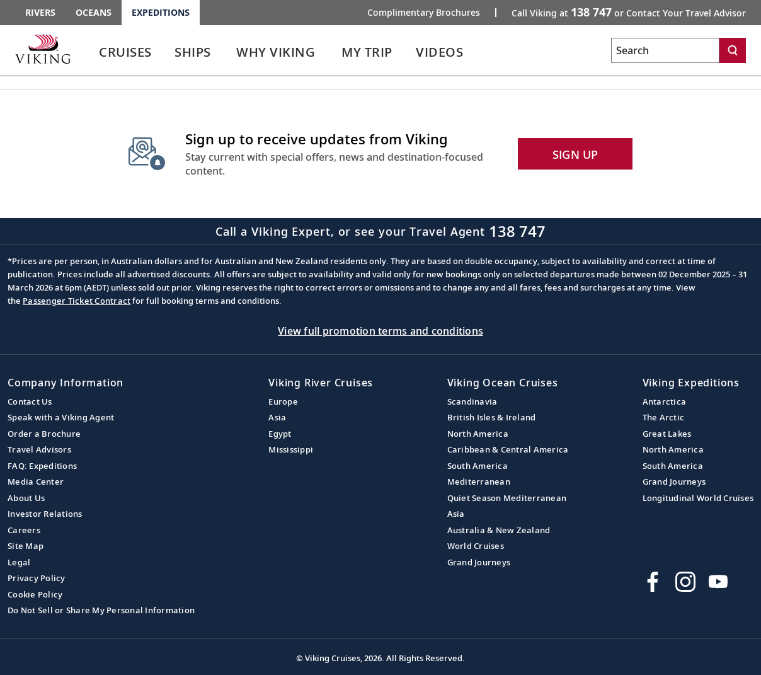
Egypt (279, 433)
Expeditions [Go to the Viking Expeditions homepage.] (161, 12)
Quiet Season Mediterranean (507, 498)
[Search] (732, 50)
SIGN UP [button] (575, 154)
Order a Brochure (44, 433)
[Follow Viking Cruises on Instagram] (685, 582)
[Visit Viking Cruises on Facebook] (653, 582)
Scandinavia (472, 401)
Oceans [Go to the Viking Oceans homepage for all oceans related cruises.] (94, 12)
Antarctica (665, 401)
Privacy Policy (37, 578)
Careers (24, 530)
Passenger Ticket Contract (76, 300)
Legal (19, 562)
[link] (125, 55)
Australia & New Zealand (499, 530)
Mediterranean (478, 481)
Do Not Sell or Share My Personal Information (101, 610)
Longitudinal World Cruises (698, 498)
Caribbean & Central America (508, 449)
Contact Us (30, 401)
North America (477, 433)
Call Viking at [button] (629, 12)
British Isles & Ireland (491, 417)
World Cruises (475, 545)
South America (477, 465)
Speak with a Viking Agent (61, 417)
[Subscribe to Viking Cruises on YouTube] (718, 582)
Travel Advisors (39, 449)
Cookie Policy (35, 594)
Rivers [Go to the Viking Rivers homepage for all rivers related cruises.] (40, 12)
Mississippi (290, 449)
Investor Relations (45, 513)
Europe (283, 401)
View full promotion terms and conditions (380, 331)
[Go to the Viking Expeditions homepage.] (43, 48)
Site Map (25, 545)
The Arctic (664, 417)
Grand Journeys (479, 562)
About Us (26, 498)
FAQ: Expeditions (42, 465)
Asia (277, 417)
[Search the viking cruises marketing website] (665, 50)
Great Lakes (667, 433)
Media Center (36, 481)
